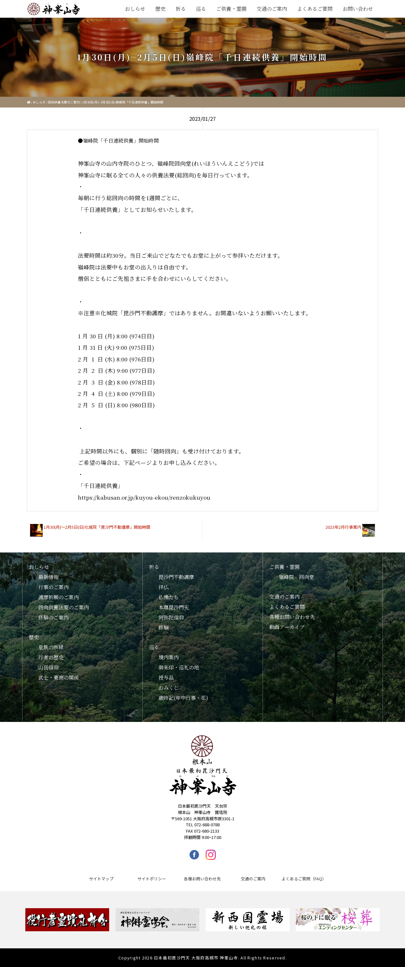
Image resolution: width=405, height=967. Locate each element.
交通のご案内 (272, 8)
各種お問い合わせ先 (292, 616)
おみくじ (169, 687)
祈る (181, 8)
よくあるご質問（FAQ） (304, 879)
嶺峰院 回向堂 (296, 577)
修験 (164, 627)
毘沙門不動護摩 (176, 577)
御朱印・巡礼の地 (179, 667)
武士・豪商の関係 (58, 677)
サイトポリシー (151, 879)
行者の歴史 (51, 657)
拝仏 (164, 587)
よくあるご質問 (315, 8)
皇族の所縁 (51, 647)
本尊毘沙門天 (174, 607)
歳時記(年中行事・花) (183, 697)
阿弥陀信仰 (171, 617)
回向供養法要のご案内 (64, 102)
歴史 (160, 8)
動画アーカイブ (287, 627)
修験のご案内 (53, 617)
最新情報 (48, 577)
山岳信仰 (48, 667)
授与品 (166, 677)
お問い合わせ (358, 8)
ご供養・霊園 (231, 8)
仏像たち (169, 597)
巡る (201, 8)
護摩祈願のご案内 (58, 597)
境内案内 (169, 657)
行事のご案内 (53, 587)
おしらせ (135, 8)
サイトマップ (101, 879)
